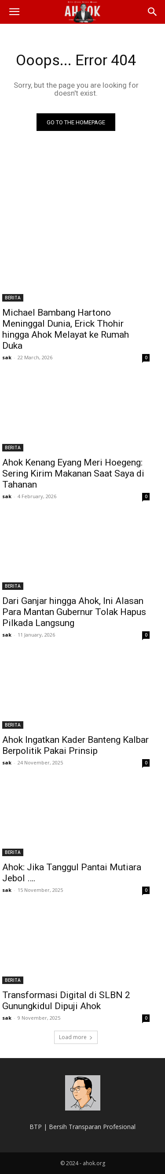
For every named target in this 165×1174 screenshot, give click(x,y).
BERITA (13, 297)
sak (6, 357)
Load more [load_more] (76, 1037)
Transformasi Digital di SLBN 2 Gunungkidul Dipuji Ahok (66, 1000)
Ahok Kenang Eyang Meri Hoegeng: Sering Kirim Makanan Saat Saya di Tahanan (73, 473)
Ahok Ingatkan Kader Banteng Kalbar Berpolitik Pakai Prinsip (75, 745)
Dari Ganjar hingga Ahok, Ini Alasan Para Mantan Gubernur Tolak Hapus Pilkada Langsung (74, 612)
